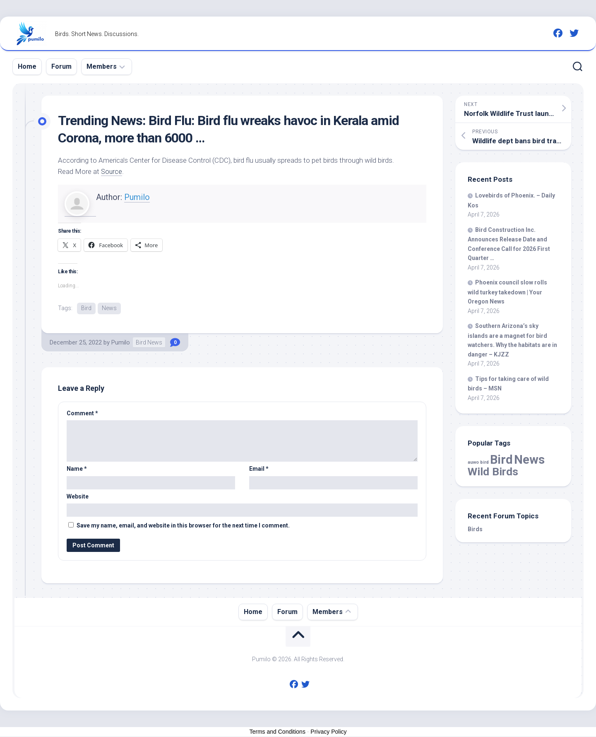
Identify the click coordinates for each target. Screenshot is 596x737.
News (109, 308)
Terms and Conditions (277, 732)
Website (78, 497)
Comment (82, 413)
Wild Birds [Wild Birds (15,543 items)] (493, 471)
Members (102, 66)
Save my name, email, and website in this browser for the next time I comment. (183, 526)
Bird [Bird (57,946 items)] (501, 460)
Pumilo (137, 197)
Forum (61, 66)
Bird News (149, 343)
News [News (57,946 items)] (529, 460)
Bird (86, 308)
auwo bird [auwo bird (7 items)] (478, 462)
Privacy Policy (328, 732)
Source (112, 171)
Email (259, 469)
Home (27, 66)
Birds (475, 529)
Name (77, 469)
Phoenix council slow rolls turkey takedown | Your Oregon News (507, 292)
